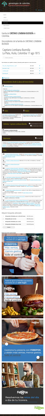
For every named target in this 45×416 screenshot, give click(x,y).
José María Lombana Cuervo (9, 114)
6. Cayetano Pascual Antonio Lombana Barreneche (16, 185)
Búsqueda (5, 20)
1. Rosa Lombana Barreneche (11, 154)
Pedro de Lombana (8, 86)
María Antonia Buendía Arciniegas (19, 179)
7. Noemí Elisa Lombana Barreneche (13, 190)
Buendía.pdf (5, 73)
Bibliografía (6, 25)
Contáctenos (6, 28)
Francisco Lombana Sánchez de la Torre (14, 104)
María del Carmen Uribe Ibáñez (15, 173)
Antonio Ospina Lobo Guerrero (33, 204)
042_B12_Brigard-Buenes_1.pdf (9, 65)
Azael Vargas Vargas (27, 192)
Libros (4, 17)
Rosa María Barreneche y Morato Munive (17, 142)
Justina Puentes (29, 186)
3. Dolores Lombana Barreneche (12, 164)
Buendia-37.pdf (6, 68)
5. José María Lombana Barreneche (13, 177)
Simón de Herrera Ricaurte (30, 154)
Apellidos (5, 23)
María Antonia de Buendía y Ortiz (30, 114)
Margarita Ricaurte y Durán (9, 156)
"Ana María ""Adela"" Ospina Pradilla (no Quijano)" (24, 203)
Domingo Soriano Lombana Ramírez (13, 96)
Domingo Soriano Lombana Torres (12, 100)
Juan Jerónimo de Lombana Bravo (11, 90)
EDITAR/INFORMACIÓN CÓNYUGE (35, 124)
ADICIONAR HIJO (38, 138)
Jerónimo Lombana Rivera (10, 94)
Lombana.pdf (5, 70)
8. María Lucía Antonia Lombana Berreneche (15, 196)
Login (41, 10)
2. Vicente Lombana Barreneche (12, 160)
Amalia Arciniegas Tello (8, 181)
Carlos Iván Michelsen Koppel (24, 170)
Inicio (4, 15)
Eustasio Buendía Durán (35, 179)
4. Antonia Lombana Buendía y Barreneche (14, 168)
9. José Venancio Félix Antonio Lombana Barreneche (16, 200)
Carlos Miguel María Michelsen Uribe (18, 169)
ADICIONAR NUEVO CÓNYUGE (36, 126)
